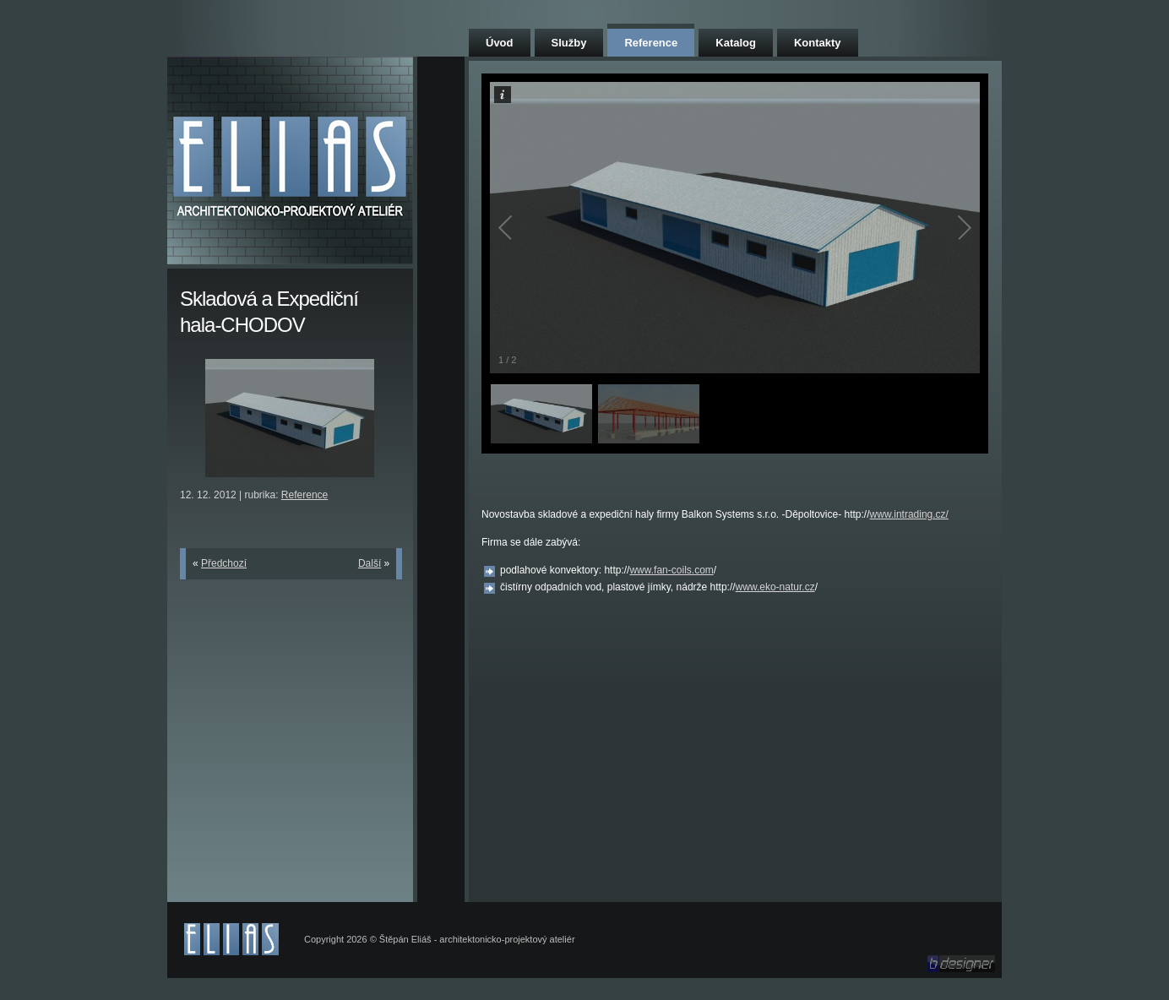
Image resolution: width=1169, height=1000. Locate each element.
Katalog (735, 42)
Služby (569, 42)
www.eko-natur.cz (775, 587)
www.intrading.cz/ (909, 514)
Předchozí (224, 563)
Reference (650, 42)
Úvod (500, 42)
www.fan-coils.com (671, 570)
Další (369, 563)
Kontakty (817, 42)
